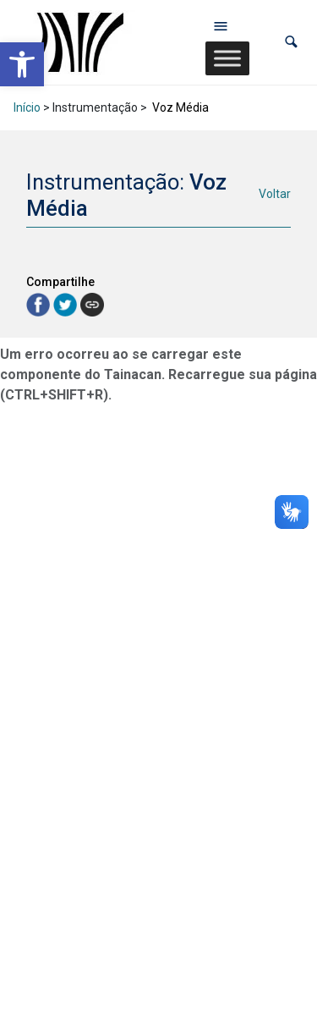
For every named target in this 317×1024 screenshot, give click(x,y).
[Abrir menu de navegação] (220, 25)
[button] (291, 41)
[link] (22, 64)
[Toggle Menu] (227, 58)
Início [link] (27, 107)
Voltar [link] (275, 194)
